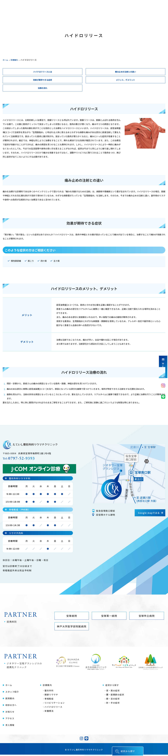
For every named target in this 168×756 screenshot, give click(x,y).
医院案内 (41, 18)
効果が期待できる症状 (42, 80)
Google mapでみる (149, 513)
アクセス (145, 18)
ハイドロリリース (53, 708)
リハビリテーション (55, 704)
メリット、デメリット (125, 80)
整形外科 (49, 691)
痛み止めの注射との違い (125, 71)
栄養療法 (49, 712)
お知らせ (129, 18)
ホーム (6, 18)
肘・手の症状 (113, 704)
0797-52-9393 (24, 459)
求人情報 (160, 18)
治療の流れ (43, 88)
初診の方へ (94, 18)
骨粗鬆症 (49, 700)
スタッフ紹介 (23, 18)
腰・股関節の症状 (115, 695)
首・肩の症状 (113, 691)
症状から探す (75, 18)
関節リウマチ (51, 695)
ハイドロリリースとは (43, 71)
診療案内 (57, 18)
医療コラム (112, 18)
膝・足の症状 (113, 700)
